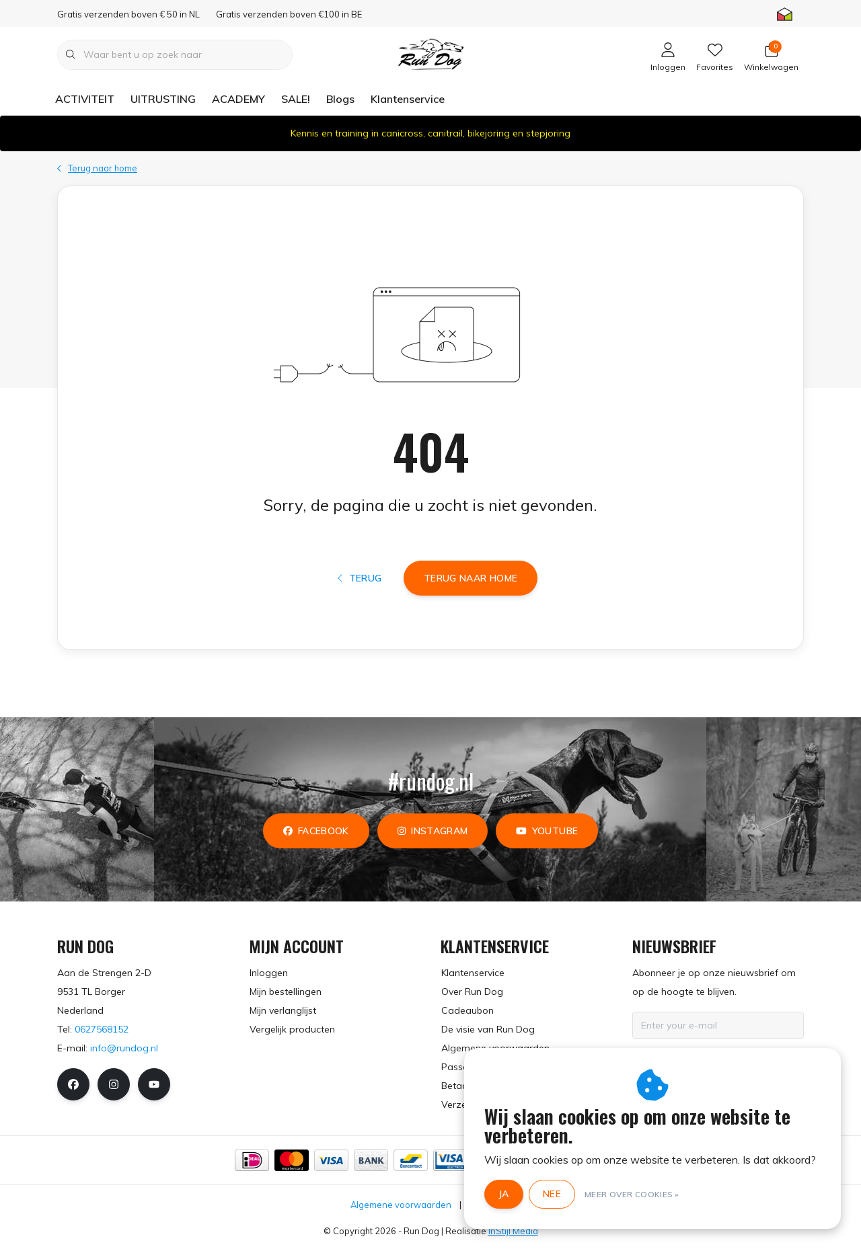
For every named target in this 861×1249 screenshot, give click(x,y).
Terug (360, 578)
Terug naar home (470, 578)
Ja (503, 1194)
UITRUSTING (163, 99)
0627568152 (101, 1029)
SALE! (295, 99)
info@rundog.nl (124, 1048)
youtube (547, 831)
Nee (552, 1194)
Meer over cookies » (632, 1194)
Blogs (340, 99)
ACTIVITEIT (84, 99)
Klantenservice (408, 99)
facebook (316, 831)
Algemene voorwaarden (400, 1204)
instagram (432, 831)
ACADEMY (238, 99)
